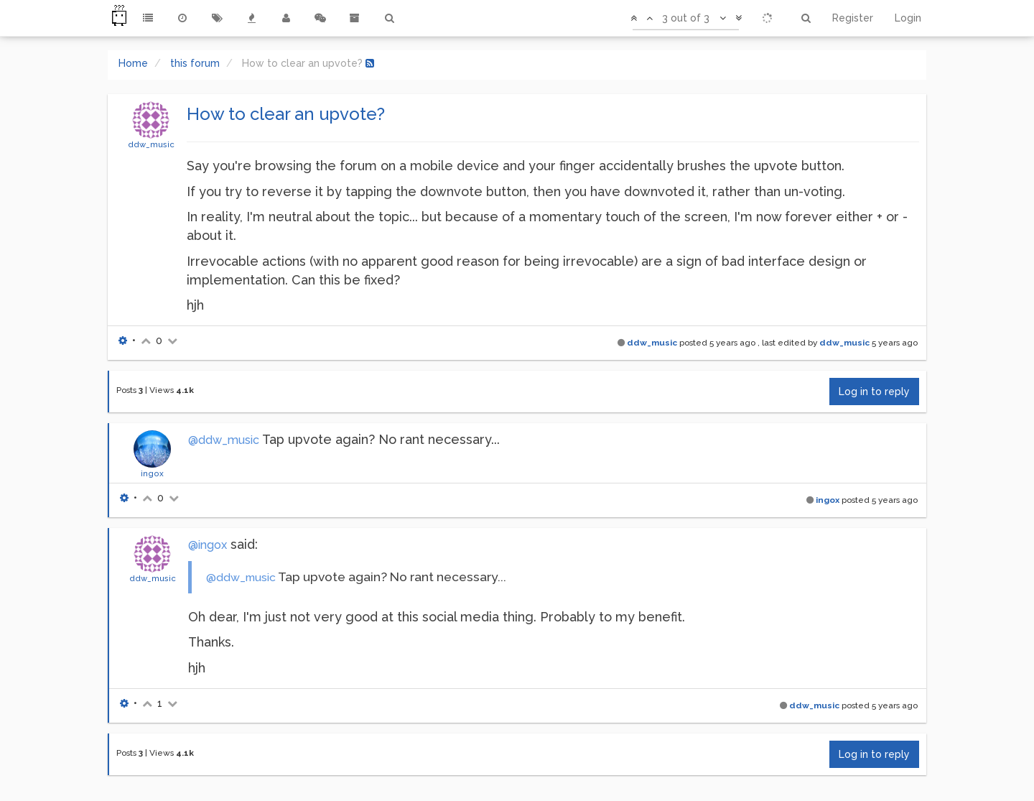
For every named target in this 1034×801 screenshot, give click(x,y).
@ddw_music (223, 440)
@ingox (207, 545)
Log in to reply (874, 391)
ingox (152, 473)
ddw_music (151, 144)
